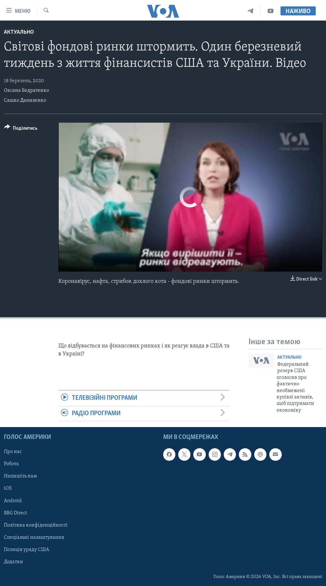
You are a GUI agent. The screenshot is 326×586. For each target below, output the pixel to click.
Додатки (13, 561)
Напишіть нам (20, 476)
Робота (11, 464)
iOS (8, 488)
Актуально (19, 32)
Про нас (13, 451)
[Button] (21, 129)
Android (13, 500)
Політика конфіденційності (36, 525)
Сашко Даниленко (25, 100)
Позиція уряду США (26, 549)
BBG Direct (15, 513)
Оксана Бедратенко (26, 90)
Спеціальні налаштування (34, 537)
